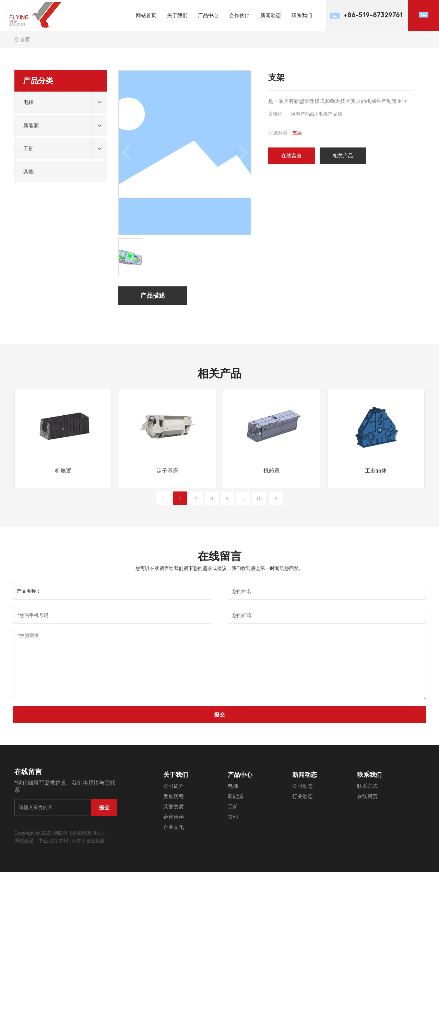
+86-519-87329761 (373, 15)
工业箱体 (376, 470)
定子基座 (167, 470)
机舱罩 (63, 470)
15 (259, 498)
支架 (297, 132)
